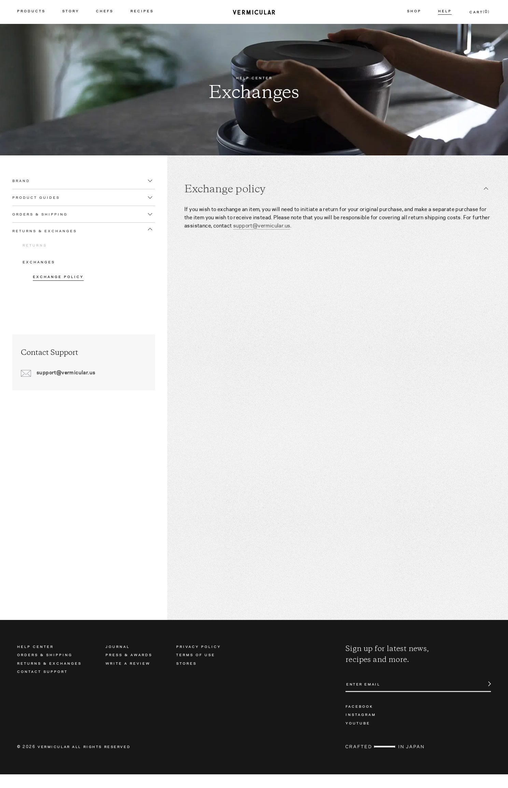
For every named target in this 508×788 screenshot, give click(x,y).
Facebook (359, 720)
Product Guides (41, 204)
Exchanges (43, 269)
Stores (186, 676)
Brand (26, 187)
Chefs (104, 12)
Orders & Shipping (44, 221)
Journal (117, 660)
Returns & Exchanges (49, 237)
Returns (39, 252)
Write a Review (127, 676)
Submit (486, 697)
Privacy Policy (198, 660)
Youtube (357, 736)
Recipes (142, 12)
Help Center (35, 660)
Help (445, 12)
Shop (414, 12)
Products (31, 12)
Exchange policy (63, 283)
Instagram (360, 728)
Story (70, 12)
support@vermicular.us (261, 225)
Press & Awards (128, 668)
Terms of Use (195, 668)
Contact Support (42, 685)
